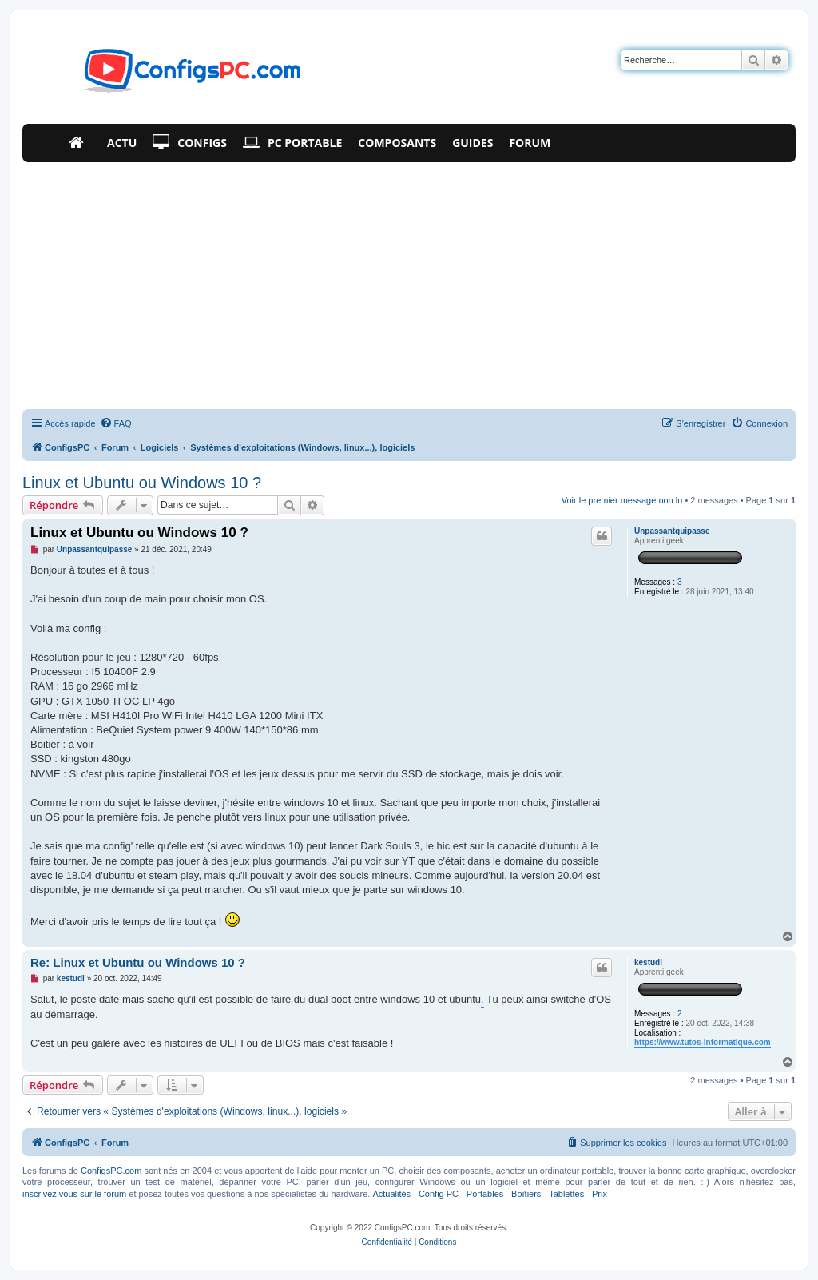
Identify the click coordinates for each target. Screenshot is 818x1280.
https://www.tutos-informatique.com (702, 1042)
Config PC (439, 1194)
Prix (599, 1194)
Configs (190, 143)
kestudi (648, 962)
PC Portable (292, 143)
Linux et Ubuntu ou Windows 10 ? (141, 482)
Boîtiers (526, 1194)
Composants (397, 142)
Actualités (391, 1194)
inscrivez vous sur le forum (74, 1194)
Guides (472, 142)
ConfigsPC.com (111, 1170)
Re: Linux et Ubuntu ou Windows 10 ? (137, 962)
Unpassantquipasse (671, 531)
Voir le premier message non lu (622, 500)
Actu (122, 142)
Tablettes (566, 1194)
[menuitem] (116, 423)
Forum (529, 142)
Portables (485, 1194)
